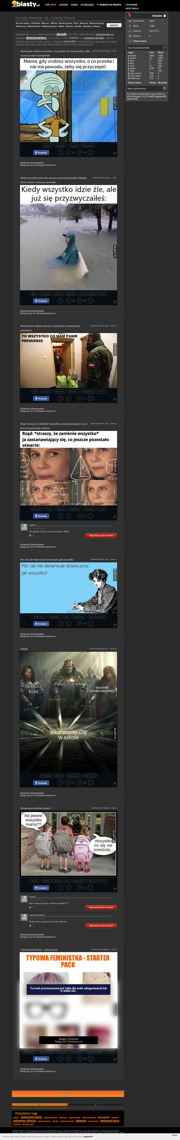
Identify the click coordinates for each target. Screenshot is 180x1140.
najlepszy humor (44, 1121)
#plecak (92, 881)
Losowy (63, 4)
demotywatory (36, 37)
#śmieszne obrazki (95, 1052)
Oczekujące (87, 4)
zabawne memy (74, 1118)
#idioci (59, 776)
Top (50, 4)
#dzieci (34, 881)
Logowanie (131, 5)
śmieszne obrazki (94, 37)
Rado (132, 71)
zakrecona (135, 78)
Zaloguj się (24, 165)
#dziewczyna (39, 617)
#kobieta (46, 391)
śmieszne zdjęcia (104, 34)
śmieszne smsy (28, 1124)
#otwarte (60, 509)
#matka (74, 145)
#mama (47, 145)
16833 (151, 21)
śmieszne (63, 1118)
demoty (81, 1120)
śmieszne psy (93, 1121)
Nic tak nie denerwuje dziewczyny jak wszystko (47, 559)
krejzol (133, 58)
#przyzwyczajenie (88, 294)
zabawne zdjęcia (24, 1120)
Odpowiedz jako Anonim (101, 535)
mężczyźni (103, 1117)
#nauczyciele (73, 776)
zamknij (174, 1135)
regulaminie (88, 1137)
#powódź (71, 294)
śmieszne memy (31, 1117)
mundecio (160, 94)
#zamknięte (75, 509)
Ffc (128, 94)
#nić (66, 617)
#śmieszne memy (62, 881)
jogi (152, 94)
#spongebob (88, 145)
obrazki (61, 34)
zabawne (114, 1118)
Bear (132, 63)
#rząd (49, 509)
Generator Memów (109, 4)
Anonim (133, 56)
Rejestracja (132, 8)
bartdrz (130, 99)
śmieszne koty (110, 1120)
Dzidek (134, 94)
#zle (33, 294)
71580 (151, 26)
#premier (73, 391)
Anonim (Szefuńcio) (37, 915)
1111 (144, 96)
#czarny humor (46, 1052)
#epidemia (90, 509)
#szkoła (46, 881)
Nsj (136, 99)
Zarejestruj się (75, 1041)
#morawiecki (88, 391)
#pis (35, 391)
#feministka (77, 1052)
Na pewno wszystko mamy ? (36, 808)
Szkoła (24, 648)
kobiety (16, 1118)
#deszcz (58, 294)
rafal (132, 66)
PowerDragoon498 (156, 96)
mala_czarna (135, 73)
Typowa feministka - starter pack (39, 949)
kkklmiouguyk (134, 96)
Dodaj (74, 4)
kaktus (133, 68)
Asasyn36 (113, 649)
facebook (17, 1124)
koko (132, 61)
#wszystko (60, 145)
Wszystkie (162, 83)
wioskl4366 (144, 94)
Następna (64, 1093)
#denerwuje (79, 617)
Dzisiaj (152, 83)
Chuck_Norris (135, 76)
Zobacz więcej (139, 41)
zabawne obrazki (51, 1118)
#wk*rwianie (89, 776)
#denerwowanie (96, 617)
